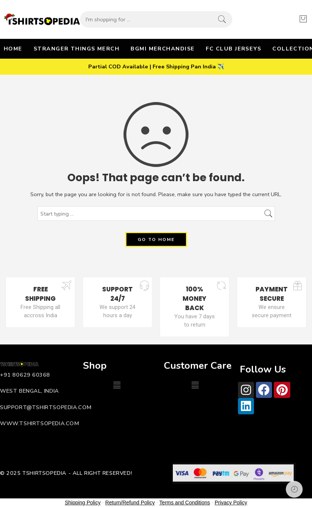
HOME (13, 48)
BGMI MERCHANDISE (163, 48)
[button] (117, 385)
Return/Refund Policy (130, 503)
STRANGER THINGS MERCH (76, 48)
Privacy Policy (231, 503)
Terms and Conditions (184, 503)
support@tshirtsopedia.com (46, 407)
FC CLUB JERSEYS (233, 48)
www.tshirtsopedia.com (39, 423)
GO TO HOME (156, 239)
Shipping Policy (83, 503)
